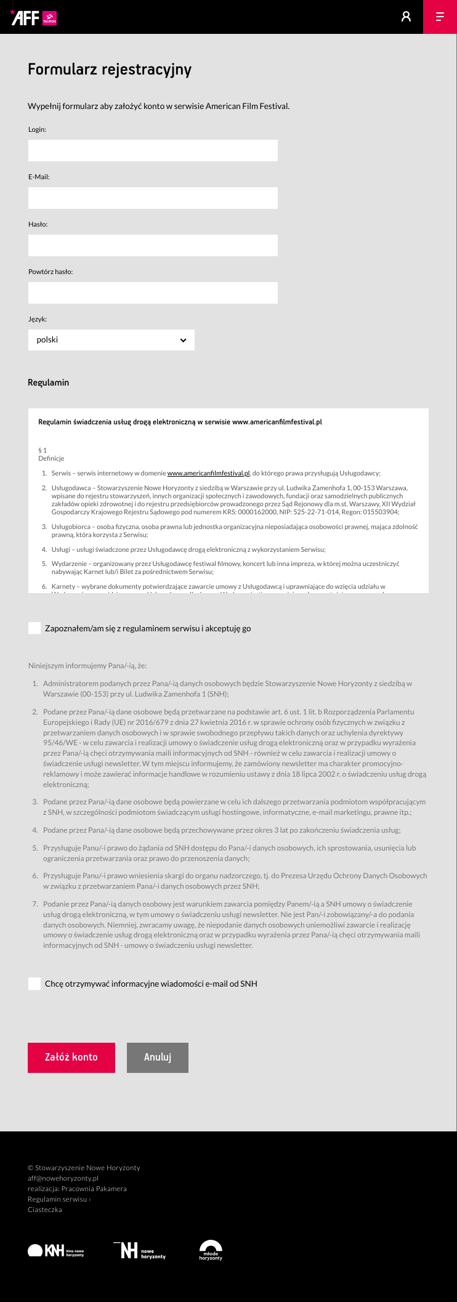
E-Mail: (39, 177)
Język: (37, 319)
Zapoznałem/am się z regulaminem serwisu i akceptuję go (148, 628)
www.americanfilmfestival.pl (209, 473)
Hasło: (37, 224)
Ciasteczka (45, 1210)
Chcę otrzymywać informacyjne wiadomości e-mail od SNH (151, 984)
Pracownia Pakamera (94, 1189)
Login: (37, 130)
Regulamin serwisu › (59, 1199)
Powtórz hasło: (50, 272)
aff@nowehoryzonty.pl (63, 1179)
